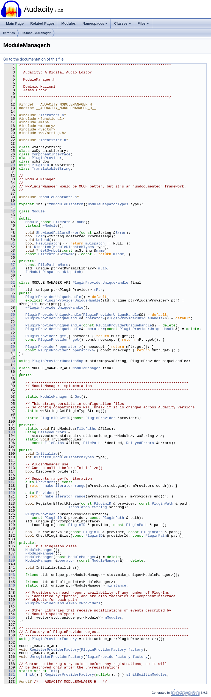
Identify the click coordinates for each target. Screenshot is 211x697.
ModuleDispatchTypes (108, 204)
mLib (102, 268)
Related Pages (42, 23)
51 (9, 243)
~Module (50, 225)
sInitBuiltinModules (146, 674)
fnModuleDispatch (66, 204)
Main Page (15, 23)
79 (9, 346)
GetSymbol (50, 250)
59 (9, 271)
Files (143, 23)
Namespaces (95, 23)
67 (9, 300)
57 (9, 264)
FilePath (61, 222)
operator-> (70, 346)
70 (9, 314)
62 (9, 282)
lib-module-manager (36, 33)
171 (9, 674)
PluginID (40, 165)
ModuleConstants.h (58, 197)
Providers (45, 482)
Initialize (46, 453)
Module (38, 211)
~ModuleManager (40, 553)
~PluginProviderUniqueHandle (54, 307)
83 (9, 361)
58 (9, 268)
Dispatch (42, 246)
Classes (122, 23)
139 (9, 560)
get (63, 336)
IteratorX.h (52, 115)
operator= (95, 318)
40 (9, 204)
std (32, 303)
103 (9, 432)
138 (9, 556)
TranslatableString (51, 168)
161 (9, 638)
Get (78, 396)
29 (9, 165)
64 (9, 289)
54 (9, 254)
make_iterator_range (65, 485)
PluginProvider (47, 157)
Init (53, 670)
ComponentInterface (51, 154)
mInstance (116, 585)
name (81, 222)
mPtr (98, 289)
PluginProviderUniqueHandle (100, 282)
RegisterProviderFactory (54, 649)
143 (9, 574)
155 (9, 617)
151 (9, 603)
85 (9, 368)
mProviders (89, 603)
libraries (9, 33)
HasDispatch (48, 243)
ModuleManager (86, 368)
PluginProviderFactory (54, 638)
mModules (113, 617)
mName (118, 254)
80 (9, 350)
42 (9, 211)
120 (9, 492)
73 (9, 325)
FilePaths (86, 428)
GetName (67, 254)
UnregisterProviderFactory (56, 656)
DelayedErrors (52, 432)
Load (40, 236)
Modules (68, 23)
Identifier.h (53, 140)
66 (9, 296)
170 (9, 670)
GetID (65, 418)
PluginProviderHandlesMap (57, 361)
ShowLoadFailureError (57, 232)
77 (9, 339)
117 (9, 482)
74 (9, 328)
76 (9, 336)
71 (9, 318)
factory (135, 649)
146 (9, 585)
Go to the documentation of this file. (34, 59)
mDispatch (95, 243)
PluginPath (162, 503)
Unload (42, 239)
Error (120, 232)
